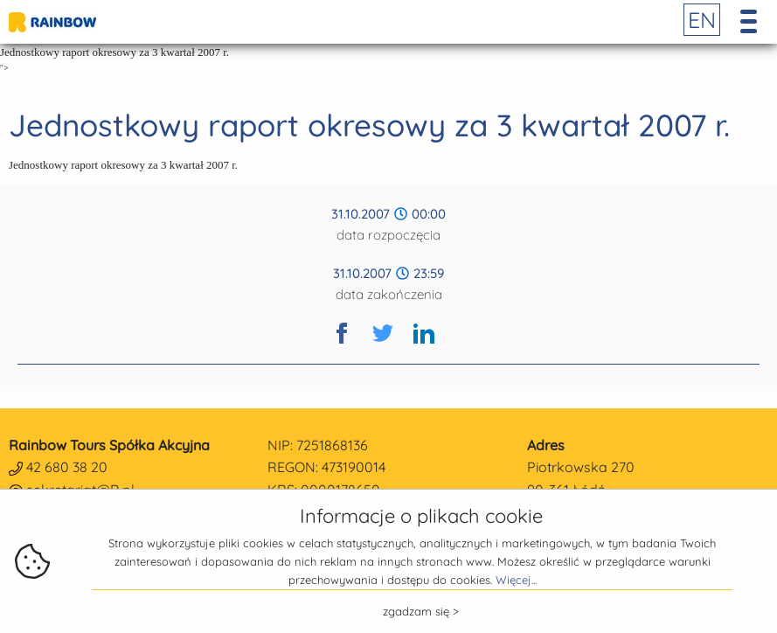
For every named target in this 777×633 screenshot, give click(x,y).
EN (702, 19)
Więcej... (516, 580)
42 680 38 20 (67, 467)
